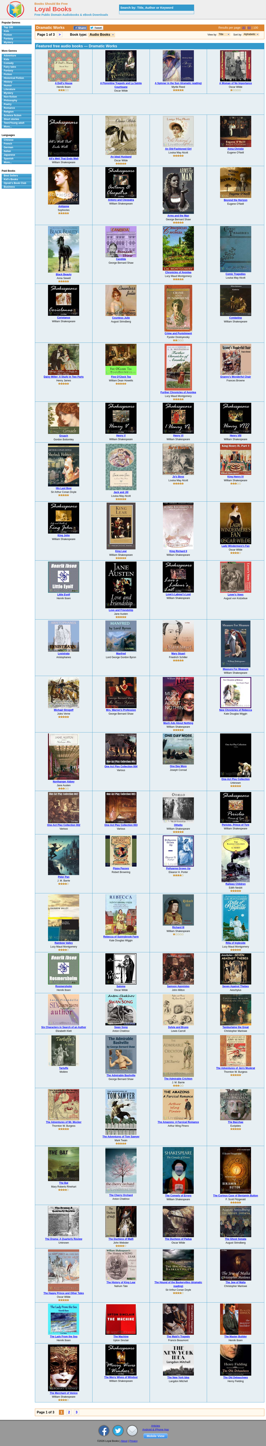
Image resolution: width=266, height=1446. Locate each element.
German (8, 147)
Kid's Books (11, 179)
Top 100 (8, 27)
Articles (155, 1425)
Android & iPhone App (155, 1429)
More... (8, 126)
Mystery (8, 42)
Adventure (10, 55)
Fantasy (8, 38)
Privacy (133, 1441)
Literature (9, 89)
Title (221, 34)
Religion (9, 111)
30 (243, 27)
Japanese (9, 154)
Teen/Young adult (14, 122)
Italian (7, 151)
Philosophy (10, 100)
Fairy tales (10, 66)
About (124, 1441)
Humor (8, 85)
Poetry (7, 104)
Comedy (9, 63)
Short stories (11, 119)
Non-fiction (10, 96)
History (8, 81)
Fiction (8, 34)
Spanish (9, 158)
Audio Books (100, 34)
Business (9, 186)
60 (249, 27)
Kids (6, 31)
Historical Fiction (14, 78)
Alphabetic (249, 34)
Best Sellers (11, 175)
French (8, 143)
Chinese (9, 139)
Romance (9, 108)
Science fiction (12, 115)
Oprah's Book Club (15, 183)
